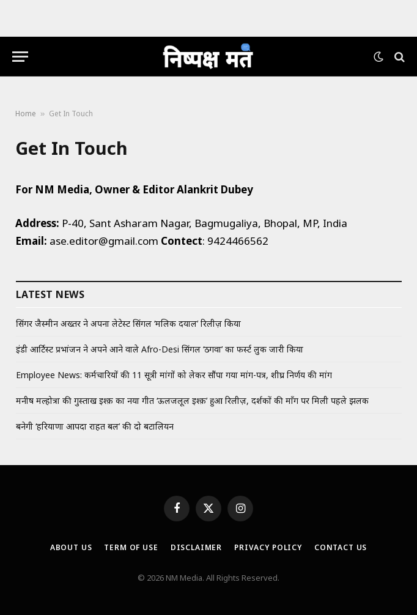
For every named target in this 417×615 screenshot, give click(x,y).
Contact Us (340, 547)
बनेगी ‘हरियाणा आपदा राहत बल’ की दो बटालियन (95, 426)
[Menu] (20, 56)
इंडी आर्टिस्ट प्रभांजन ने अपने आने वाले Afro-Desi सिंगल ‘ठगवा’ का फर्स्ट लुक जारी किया (159, 349)
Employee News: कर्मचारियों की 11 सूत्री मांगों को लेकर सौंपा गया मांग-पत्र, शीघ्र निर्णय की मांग (174, 375)
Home (25, 113)
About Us (71, 547)
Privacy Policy (268, 547)
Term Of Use (131, 547)
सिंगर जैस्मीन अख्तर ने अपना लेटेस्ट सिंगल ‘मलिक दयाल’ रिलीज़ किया (128, 323)
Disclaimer (196, 547)
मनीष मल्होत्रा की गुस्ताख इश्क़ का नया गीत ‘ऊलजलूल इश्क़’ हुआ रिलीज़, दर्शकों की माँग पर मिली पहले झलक (192, 400)
